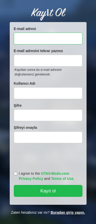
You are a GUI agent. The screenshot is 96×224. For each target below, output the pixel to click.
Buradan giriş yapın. (68, 212)
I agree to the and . (44, 176)
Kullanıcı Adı (24, 83)
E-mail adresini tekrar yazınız (38, 51)
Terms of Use (62, 179)
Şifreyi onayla (25, 127)
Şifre (18, 105)
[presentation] (49, 156)
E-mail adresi (25, 29)
